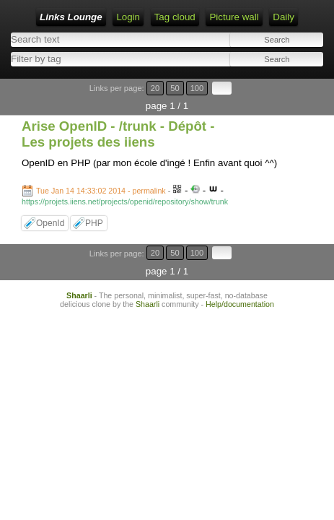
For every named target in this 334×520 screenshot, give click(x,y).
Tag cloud (174, 17)
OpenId (50, 223)
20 (155, 88)
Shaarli (79, 295)
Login (128, 17)
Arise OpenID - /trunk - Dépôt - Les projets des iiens (118, 134)
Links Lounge (71, 17)
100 (197, 88)
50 (174, 88)
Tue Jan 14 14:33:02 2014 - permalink (101, 190)
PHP (94, 223)
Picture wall (233, 17)
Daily (283, 17)
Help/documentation (240, 304)
